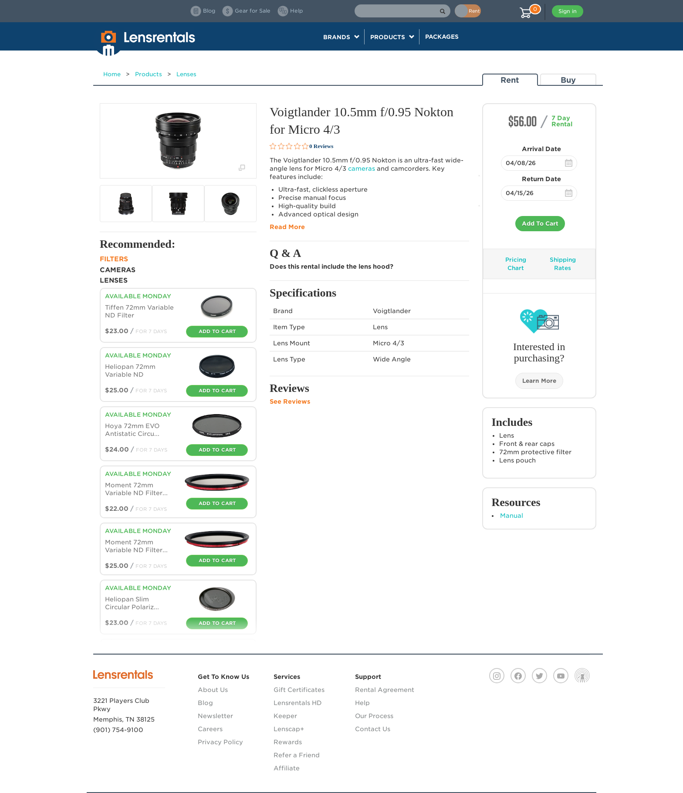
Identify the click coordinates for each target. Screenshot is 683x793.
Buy (568, 79)
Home (112, 74)
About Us (213, 689)
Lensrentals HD (298, 702)
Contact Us (372, 729)
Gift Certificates (299, 689)
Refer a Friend (297, 755)
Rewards (288, 742)
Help (362, 702)
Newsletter (215, 715)
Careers (210, 729)
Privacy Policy (220, 742)
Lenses (186, 74)
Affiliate (287, 768)
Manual (511, 515)
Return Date (541, 178)
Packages (442, 36)
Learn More (539, 381)
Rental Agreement (384, 689)
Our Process (374, 715)
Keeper (285, 715)
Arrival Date (541, 148)
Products (148, 74)
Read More (287, 226)
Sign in (567, 11)
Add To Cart (540, 223)
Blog (205, 702)
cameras (361, 168)
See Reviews (290, 401)
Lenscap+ (289, 729)
